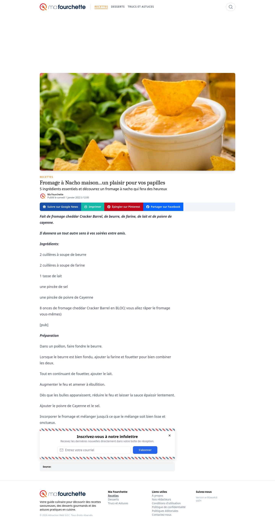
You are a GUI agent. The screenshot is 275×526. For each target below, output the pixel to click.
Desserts (113, 499)
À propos (157, 495)
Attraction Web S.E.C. (59, 515)
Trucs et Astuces (118, 503)
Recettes (113, 495)
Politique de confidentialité (169, 507)
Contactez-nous (161, 514)
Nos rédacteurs (161, 499)
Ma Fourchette (55, 194)
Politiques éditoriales (165, 511)
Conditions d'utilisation (166, 503)
